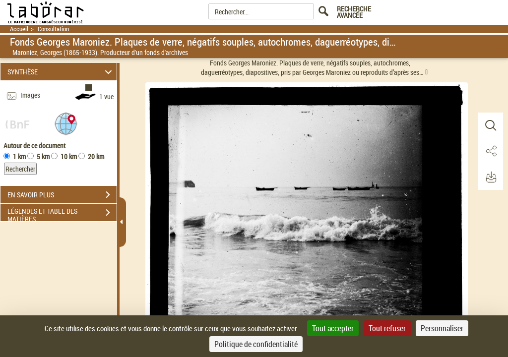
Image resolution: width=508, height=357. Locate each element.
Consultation (53, 29)
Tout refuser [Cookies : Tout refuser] (387, 328)
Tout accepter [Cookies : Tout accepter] (333, 328)
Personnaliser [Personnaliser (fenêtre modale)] (442, 328)
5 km (43, 156)
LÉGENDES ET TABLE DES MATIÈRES (62, 214)
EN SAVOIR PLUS (62, 195)
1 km (19, 156)
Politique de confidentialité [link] (256, 344)
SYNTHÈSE (61, 71)
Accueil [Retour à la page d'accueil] (19, 29)
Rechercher (20, 169)
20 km (96, 156)
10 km (69, 156)
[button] (66, 123)
